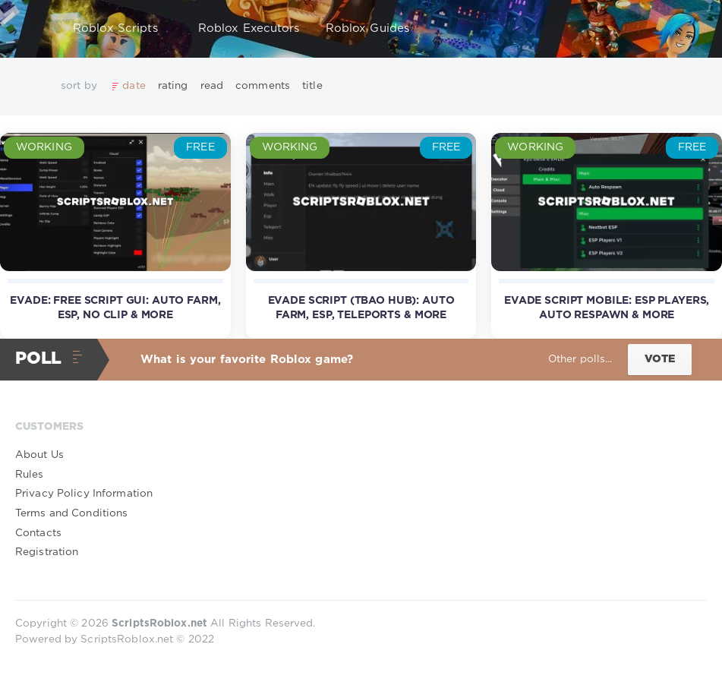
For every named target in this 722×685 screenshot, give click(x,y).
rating (173, 85)
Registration (46, 552)
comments (262, 85)
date (133, 85)
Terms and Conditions (71, 513)
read (211, 85)
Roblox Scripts (122, 29)
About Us (39, 454)
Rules (29, 474)
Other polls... (580, 359)
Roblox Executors (249, 28)
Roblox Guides (375, 29)
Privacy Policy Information (84, 493)
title (312, 85)
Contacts (38, 533)
